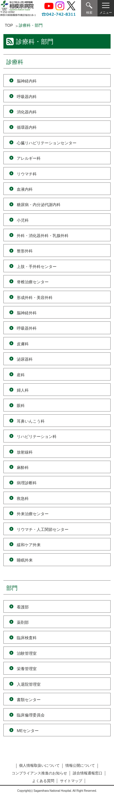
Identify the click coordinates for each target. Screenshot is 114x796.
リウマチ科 (27, 174)
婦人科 (23, 390)
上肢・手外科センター (37, 266)
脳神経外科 (27, 313)
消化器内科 (27, 112)
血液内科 (25, 189)
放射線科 (25, 452)
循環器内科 (27, 127)
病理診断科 (27, 483)
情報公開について (80, 765)
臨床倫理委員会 (31, 715)
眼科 (21, 405)
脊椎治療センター (33, 282)
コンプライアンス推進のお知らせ (39, 773)
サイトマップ (71, 781)
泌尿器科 (25, 359)
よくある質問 (43, 781)
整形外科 (25, 251)
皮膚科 (23, 344)
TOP (9, 25)
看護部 (23, 607)
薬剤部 (23, 622)
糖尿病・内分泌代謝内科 (39, 204)
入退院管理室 (29, 684)
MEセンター (28, 730)
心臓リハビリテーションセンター (46, 143)
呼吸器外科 (27, 328)
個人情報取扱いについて (39, 765)
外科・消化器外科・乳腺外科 (43, 235)
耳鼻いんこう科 (31, 421)
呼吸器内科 (27, 96)
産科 (21, 375)
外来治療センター (33, 514)
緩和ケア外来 (29, 545)
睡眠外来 (25, 560)
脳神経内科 (27, 81)
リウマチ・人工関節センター (43, 529)
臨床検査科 (27, 637)
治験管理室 (27, 653)
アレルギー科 (29, 158)
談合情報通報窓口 (87, 773)
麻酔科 (23, 467)
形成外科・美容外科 (35, 297)
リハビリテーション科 (37, 436)
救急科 (23, 498)
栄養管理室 (27, 668)
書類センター (29, 699)
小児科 (23, 220)
